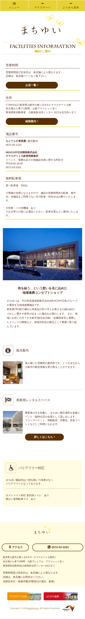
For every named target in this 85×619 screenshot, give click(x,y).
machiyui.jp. (33, 608)
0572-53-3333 (58, 547)
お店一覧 (31, 85)
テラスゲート (42, 5)
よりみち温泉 (71, 5)
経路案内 (31, 121)
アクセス (16, 547)
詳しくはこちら (44, 436)
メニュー (14, 5)
